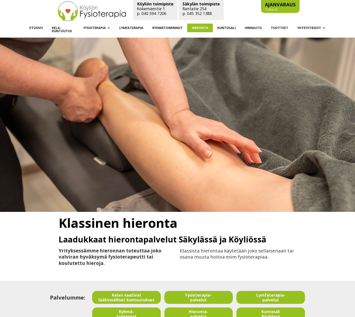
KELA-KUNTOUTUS (62, 29)
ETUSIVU (36, 28)
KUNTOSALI (226, 28)
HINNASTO (253, 28)
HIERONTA (200, 28)
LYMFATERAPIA (131, 28)
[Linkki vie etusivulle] (92, 11)
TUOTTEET (279, 28)
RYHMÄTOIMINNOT (167, 28)
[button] (97, 28)
